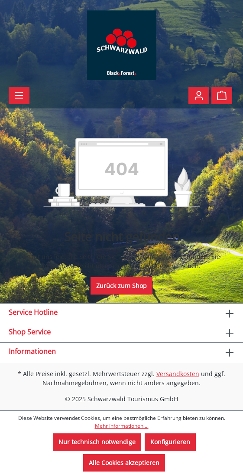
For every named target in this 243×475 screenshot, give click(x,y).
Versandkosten (177, 374)
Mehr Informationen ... (122, 425)
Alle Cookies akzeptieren (124, 463)
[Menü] (19, 95)
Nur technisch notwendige (97, 442)
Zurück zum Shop (121, 286)
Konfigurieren (170, 442)
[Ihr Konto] (198, 95)
